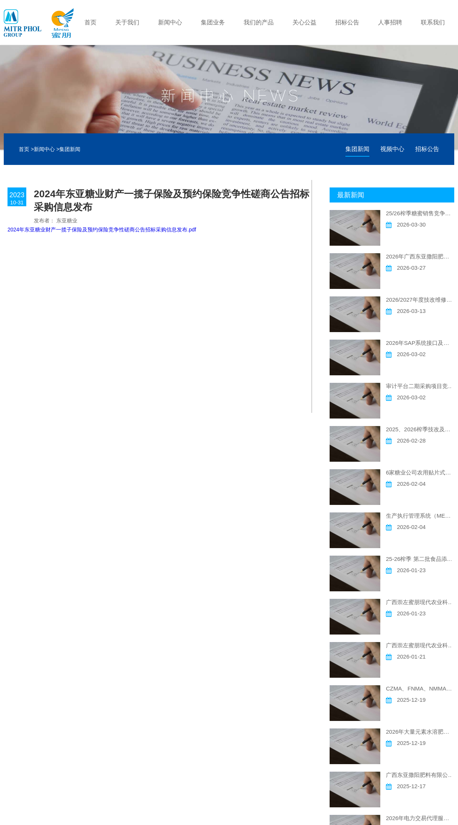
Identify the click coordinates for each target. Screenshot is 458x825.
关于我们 (127, 22)
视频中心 (392, 149)
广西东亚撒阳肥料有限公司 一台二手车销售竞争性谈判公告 (420, 775)
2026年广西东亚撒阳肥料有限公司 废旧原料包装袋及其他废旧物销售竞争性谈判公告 (420, 256)
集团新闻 (69, 149)
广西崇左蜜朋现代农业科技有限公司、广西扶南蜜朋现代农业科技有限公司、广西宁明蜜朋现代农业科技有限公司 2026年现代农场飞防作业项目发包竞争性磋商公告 (420, 602)
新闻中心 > (46, 149)
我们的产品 (259, 22)
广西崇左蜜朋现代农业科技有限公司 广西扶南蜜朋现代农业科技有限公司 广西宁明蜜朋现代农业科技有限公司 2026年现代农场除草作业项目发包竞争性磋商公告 (420, 645)
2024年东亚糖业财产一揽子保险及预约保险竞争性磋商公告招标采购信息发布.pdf (102, 230)
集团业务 (213, 22)
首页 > (26, 149)
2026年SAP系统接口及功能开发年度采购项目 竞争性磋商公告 (420, 343)
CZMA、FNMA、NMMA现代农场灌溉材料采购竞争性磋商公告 (420, 688)
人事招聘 (390, 22)
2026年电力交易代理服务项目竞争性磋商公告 (420, 818)
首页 (90, 22)
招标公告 (347, 22)
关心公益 (304, 22)
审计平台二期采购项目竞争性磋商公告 (420, 386)
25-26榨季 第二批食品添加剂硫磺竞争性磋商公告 (420, 559)
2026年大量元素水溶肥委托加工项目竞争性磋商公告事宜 (420, 731)
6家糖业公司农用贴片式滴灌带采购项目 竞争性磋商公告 (420, 472)
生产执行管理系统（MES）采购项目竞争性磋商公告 (420, 515)
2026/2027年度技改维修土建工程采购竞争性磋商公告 (420, 299)
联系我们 (433, 22)
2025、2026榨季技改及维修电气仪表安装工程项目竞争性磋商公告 (420, 429)
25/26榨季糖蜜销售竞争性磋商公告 (420, 213)
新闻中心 (170, 22)
